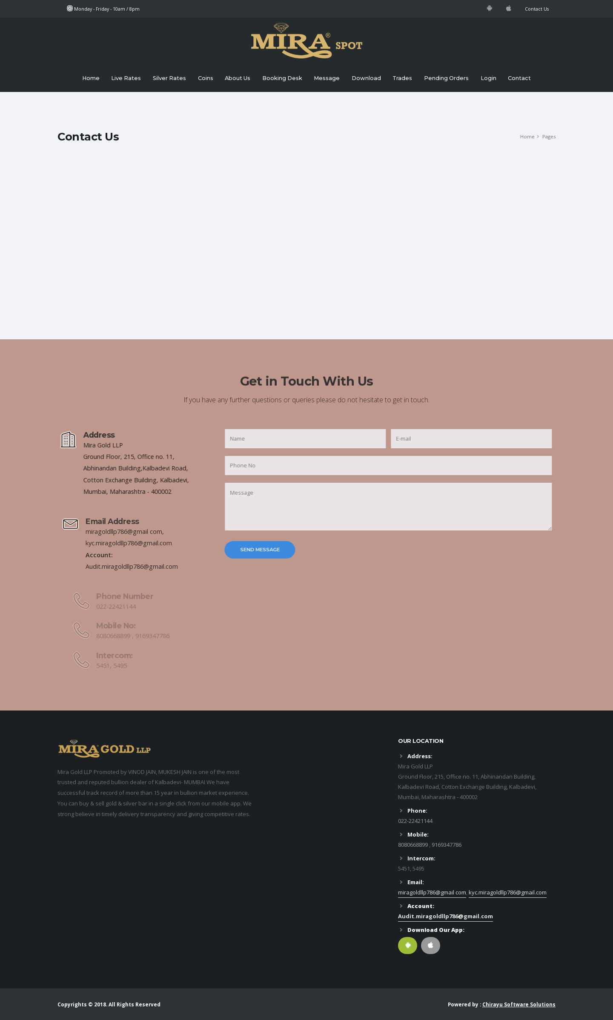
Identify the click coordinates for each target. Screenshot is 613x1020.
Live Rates (126, 78)
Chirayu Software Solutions (519, 1004)
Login (488, 78)
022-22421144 (415, 821)
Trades (402, 78)
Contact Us (537, 9)
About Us (237, 78)
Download (366, 78)
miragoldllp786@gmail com (432, 892)
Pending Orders (446, 78)
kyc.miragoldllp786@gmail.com (508, 892)
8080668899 (413, 844)
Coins (205, 78)
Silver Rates (169, 78)
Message (327, 78)
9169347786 (446, 844)
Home (91, 78)
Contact (519, 78)
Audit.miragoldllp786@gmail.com (445, 916)
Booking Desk (282, 78)
